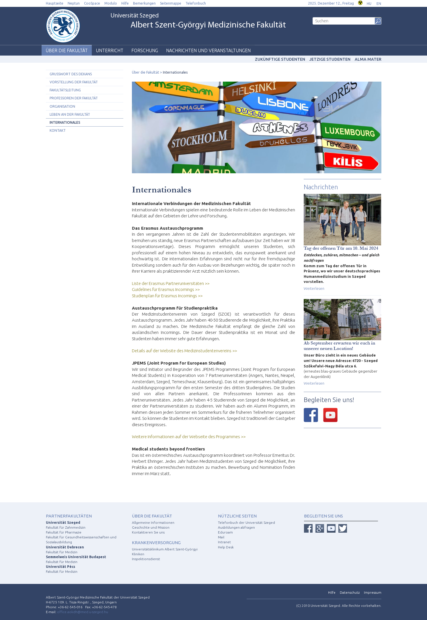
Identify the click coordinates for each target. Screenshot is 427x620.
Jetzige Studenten (329, 59)
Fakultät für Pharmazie (63, 532)
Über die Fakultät (67, 50)
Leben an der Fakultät (70, 114)
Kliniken (138, 554)
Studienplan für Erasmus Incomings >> (167, 295)
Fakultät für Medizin (61, 552)
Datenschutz (350, 592)
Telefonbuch (196, 3)
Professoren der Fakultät (74, 98)
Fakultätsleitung (65, 90)
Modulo (110, 3)
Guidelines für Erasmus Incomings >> (166, 289)
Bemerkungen (144, 3)
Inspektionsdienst (146, 559)
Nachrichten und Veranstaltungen (208, 50)
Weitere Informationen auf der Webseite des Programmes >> (188, 436)
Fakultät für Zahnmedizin (65, 527)
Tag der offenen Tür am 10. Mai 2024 (341, 248)
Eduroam (225, 532)
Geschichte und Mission (150, 527)
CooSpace (92, 3)
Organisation (62, 106)
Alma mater (368, 59)
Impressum (372, 592)
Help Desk (226, 547)
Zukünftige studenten (280, 59)
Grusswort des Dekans (71, 74)
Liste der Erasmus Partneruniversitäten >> (170, 283)
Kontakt (58, 130)
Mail (221, 537)
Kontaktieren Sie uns (148, 532)
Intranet (224, 542)
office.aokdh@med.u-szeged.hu (82, 612)
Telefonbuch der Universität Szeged (246, 522)
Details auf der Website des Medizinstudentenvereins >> (184, 350)
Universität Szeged (198, 21)
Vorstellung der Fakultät (74, 82)
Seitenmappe (170, 3)
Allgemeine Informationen (153, 522)
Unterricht (109, 50)
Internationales (65, 122)
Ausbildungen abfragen (236, 527)
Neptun (74, 3)
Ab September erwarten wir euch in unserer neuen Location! (339, 345)
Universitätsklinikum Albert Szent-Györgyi (165, 549)
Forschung (144, 50)
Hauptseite (54, 3)
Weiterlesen (314, 288)
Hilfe (125, 3)
